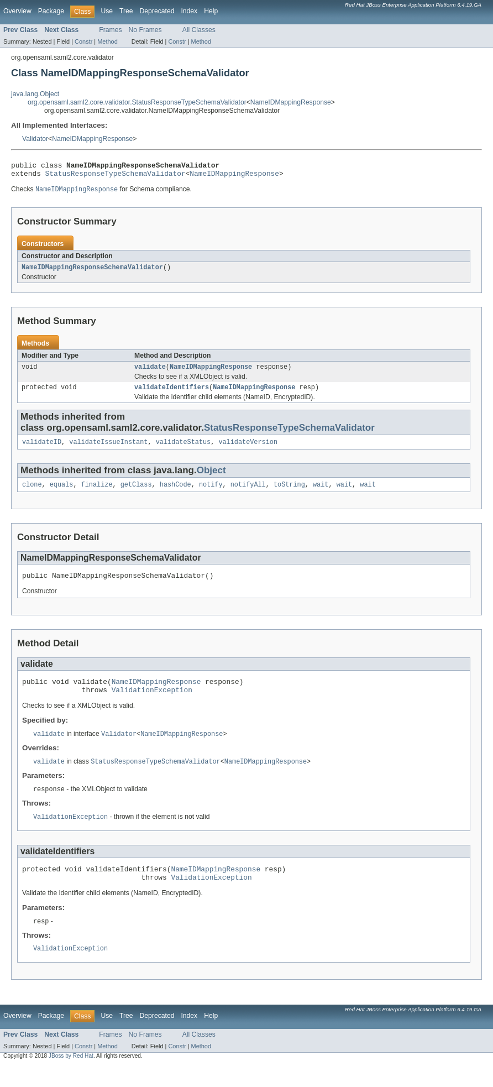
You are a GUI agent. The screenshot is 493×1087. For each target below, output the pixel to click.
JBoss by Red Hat (71, 1077)
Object (211, 478)
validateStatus (183, 450)
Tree (126, 11)
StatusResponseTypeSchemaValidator (115, 176)
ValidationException (152, 704)
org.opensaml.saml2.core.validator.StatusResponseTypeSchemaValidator (137, 102)
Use (107, 11)
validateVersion (247, 450)
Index (189, 11)
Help (211, 11)
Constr (83, 41)
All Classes (199, 30)
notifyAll (248, 493)
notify (211, 493)
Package (51, 11)
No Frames (145, 30)
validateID (41, 450)
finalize (97, 493)
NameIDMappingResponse (290, 102)
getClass (136, 493)
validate (150, 372)
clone (32, 493)
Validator (35, 139)
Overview (17, 11)
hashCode (175, 493)
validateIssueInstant (108, 450)
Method (107, 41)
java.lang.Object (35, 94)
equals (62, 493)
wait (320, 493)
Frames (110, 30)
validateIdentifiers (171, 394)
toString (289, 493)
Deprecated (157, 11)
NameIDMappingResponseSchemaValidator (92, 272)
